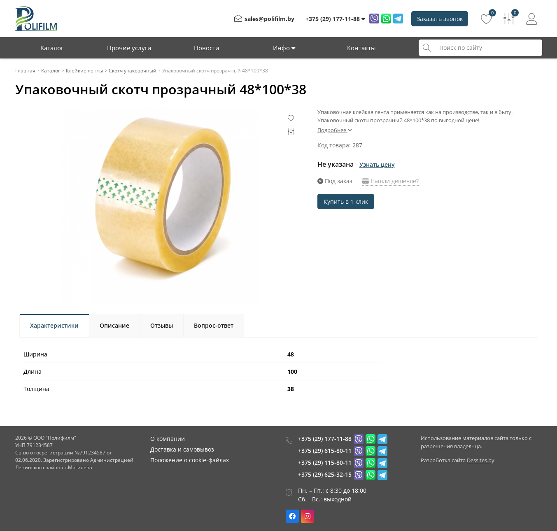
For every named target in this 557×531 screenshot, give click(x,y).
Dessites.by (480, 460)
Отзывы (161, 325)
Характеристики (54, 325)
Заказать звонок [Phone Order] (440, 19)
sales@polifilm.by (269, 19)
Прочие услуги (129, 48)
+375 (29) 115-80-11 (325, 462)
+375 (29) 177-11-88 (325, 438)
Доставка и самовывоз (182, 449)
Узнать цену (377, 164)
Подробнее (334, 130)
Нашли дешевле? (390, 181)
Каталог (51, 48)
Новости (206, 48)
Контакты (361, 48)
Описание (114, 325)
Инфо (284, 48)
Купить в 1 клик (346, 201)
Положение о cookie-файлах (189, 460)
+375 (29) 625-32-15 (325, 474)
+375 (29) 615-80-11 (325, 450)
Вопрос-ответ (213, 325)
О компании (167, 438)
